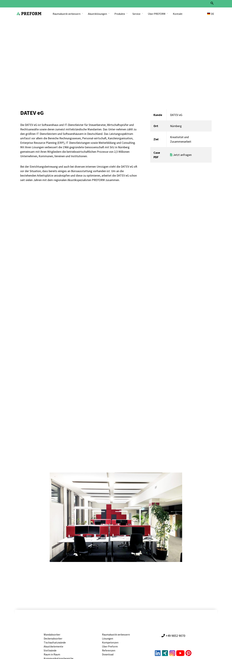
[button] (212, 4)
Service (136, 13)
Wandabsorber (52, 635)
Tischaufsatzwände (55, 643)
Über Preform (110, 647)
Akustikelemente (53, 647)
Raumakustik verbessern (66, 13)
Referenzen (108, 651)
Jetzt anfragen (181, 156)
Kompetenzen (110, 643)
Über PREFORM (156, 13)
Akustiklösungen (97, 13)
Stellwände (50, 651)
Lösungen (107, 639)
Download (107, 655)
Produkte (119, 13)
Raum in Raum (52, 655)
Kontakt (177, 13)
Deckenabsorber (53, 639)
